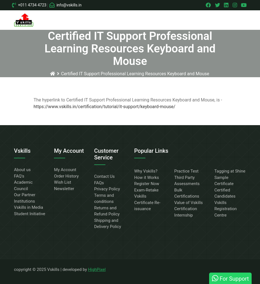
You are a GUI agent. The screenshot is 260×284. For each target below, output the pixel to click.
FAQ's (19, 176)
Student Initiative (29, 213)
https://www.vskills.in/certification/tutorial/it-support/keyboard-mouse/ (104, 106)
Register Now (146, 183)
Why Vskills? (145, 171)
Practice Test (186, 171)
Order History (66, 176)
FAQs (99, 182)
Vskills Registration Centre (225, 209)
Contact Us (104, 176)
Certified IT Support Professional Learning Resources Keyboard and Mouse (135, 73)
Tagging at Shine (229, 171)
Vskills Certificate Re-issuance (147, 202)
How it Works (146, 177)
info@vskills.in (65, 5)
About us (22, 169)
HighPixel (97, 269)
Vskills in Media (28, 207)
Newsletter (64, 188)
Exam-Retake (146, 190)
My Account (65, 169)
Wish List (62, 182)
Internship (183, 215)
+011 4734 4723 (29, 5)
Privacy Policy (107, 188)
